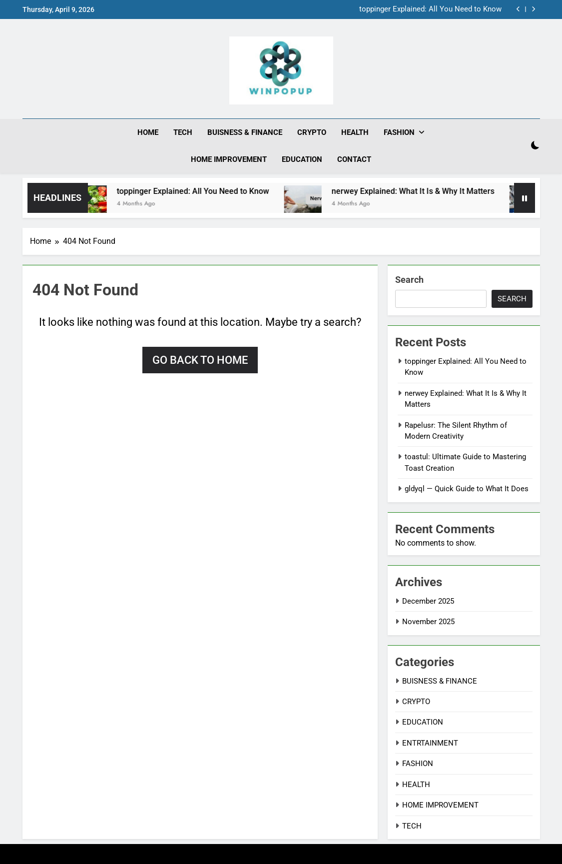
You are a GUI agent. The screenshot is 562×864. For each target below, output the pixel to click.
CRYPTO (311, 132)
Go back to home (200, 360)
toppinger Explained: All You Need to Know (430, 9)
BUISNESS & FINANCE (244, 132)
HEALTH (355, 132)
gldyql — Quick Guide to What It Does (467, 488)
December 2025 (428, 601)
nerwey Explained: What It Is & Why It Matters (421, 191)
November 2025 (428, 621)
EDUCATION (302, 159)
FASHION (399, 132)
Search (409, 279)
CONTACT (354, 159)
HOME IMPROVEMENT (229, 159)
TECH (182, 132)
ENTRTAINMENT (430, 743)
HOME (147, 132)
